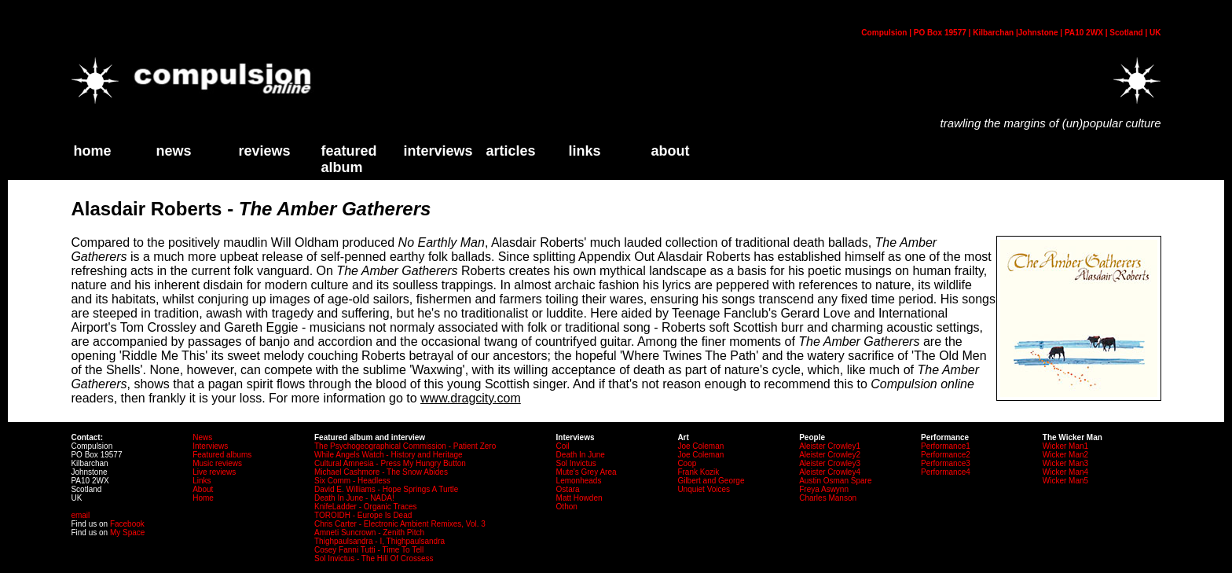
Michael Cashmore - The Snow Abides (381, 472)
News (173, 151)
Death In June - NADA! (354, 498)
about (670, 151)
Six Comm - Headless (352, 480)
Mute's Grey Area (586, 472)
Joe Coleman (700, 446)
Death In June (580, 454)
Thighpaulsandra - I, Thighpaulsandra (379, 541)
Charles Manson (827, 498)
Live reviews (214, 472)
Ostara (568, 489)
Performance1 (945, 446)
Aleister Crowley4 (829, 472)
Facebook (127, 524)
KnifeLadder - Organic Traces (365, 506)
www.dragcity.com (470, 398)
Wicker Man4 (1065, 472)
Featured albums (221, 454)
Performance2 (945, 454)
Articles (510, 151)
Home (203, 498)
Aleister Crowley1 (829, 446)
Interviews (437, 151)
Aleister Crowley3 (829, 463)
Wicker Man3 (1065, 463)
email (80, 515)
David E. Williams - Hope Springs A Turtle (386, 489)
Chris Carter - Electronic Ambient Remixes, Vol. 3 (400, 524)
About (202, 489)
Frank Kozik (698, 472)
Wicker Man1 (1065, 446)
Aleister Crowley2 (829, 454)
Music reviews (217, 463)
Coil (563, 446)
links (584, 151)
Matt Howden (579, 498)
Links (201, 480)
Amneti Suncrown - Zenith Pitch (369, 532)
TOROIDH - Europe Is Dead (363, 515)
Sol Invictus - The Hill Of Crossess (374, 558)
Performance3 (945, 463)
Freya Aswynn (824, 489)
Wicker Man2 (1065, 454)
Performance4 (945, 472)
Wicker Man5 (1065, 480)
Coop (686, 463)
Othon (567, 506)
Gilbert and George (710, 480)
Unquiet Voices (703, 489)
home (92, 151)
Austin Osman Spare (835, 480)
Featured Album (348, 159)
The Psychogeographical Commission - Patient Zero (405, 446)
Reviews (264, 151)
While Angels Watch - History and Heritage (388, 454)
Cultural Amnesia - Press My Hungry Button (390, 463)
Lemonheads (579, 480)
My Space (127, 532)
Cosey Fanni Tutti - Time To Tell (369, 549)
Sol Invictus (576, 463)
